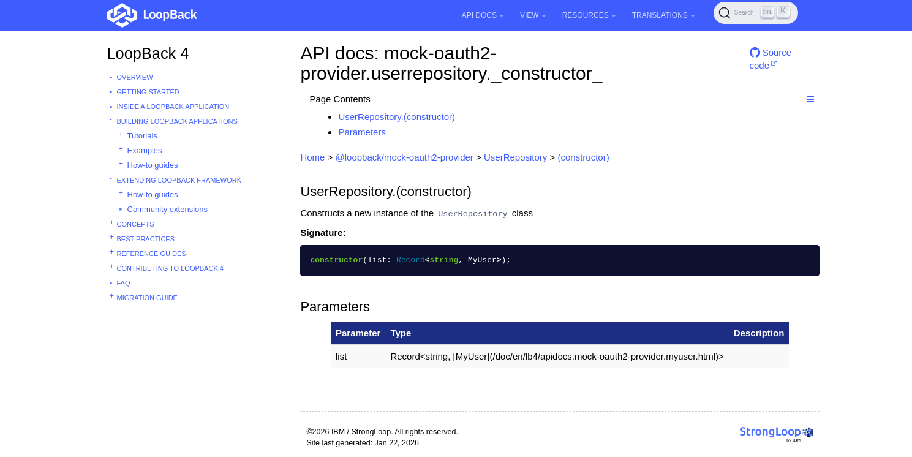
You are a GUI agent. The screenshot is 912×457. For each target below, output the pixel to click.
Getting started (148, 92)
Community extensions (167, 209)
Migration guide (147, 297)
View (533, 15)
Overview (135, 77)
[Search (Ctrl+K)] (756, 13)
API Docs (483, 15)
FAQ (123, 283)
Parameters (362, 132)
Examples (144, 150)
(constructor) (583, 157)
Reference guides (151, 253)
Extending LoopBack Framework (179, 180)
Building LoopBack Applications (177, 121)
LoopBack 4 (148, 53)
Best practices (146, 239)
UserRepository (515, 157)
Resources (589, 15)
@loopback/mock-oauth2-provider (404, 157)
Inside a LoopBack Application (173, 106)
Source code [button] (771, 57)
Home (312, 157)
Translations (663, 15)
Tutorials (142, 135)
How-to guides (152, 165)
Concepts (135, 224)
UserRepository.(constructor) (396, 116)
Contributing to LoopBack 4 (170, 268)
